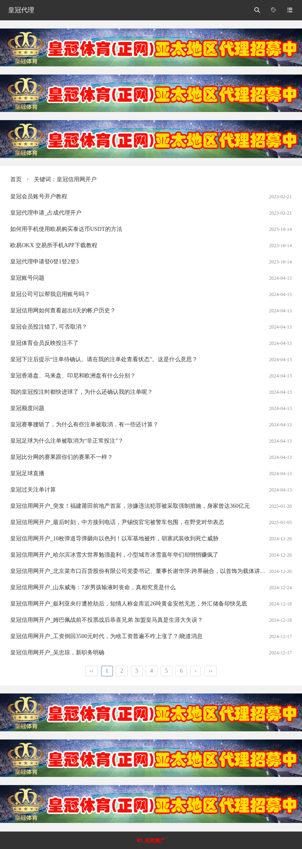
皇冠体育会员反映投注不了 (44, 343)
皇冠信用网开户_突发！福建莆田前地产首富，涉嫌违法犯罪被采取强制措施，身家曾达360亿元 (130, 506)
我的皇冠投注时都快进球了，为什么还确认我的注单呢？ (81, 392)
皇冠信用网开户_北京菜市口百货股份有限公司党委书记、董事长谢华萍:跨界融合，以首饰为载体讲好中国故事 (149, 571)
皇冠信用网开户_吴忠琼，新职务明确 (57, 652)
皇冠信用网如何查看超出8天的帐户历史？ (63, 310)
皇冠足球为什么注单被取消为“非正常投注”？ (66, 441)
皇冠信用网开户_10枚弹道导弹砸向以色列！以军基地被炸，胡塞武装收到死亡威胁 (114, 538)
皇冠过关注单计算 (33, 490)
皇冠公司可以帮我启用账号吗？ (50, 294)
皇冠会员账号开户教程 (38, 196)
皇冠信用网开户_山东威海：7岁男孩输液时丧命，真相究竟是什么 (93, 587)
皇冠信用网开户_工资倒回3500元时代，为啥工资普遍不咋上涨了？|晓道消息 (106, 636)
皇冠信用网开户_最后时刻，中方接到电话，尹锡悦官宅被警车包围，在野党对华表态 (117, 522)
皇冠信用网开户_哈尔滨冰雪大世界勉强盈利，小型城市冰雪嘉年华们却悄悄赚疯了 (114, 555)
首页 (16, 179)
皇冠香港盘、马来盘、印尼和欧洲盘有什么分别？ (73, 376)
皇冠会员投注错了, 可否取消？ (48, 327)
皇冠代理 (21, 10)
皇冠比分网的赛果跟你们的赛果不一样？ (61, 457)
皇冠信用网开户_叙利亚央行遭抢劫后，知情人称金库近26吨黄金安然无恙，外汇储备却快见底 (128, 604)
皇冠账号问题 (27, 278)
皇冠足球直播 (27, 473)
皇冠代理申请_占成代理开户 (46, 213)
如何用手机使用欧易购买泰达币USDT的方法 (66, 229)
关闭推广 (154, 841)
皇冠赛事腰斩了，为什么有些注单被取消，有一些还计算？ (84, 424)
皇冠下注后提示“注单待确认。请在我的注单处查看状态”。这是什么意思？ (104, 359)
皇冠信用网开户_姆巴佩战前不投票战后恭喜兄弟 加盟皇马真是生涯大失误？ (106, 620)
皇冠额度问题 (27, 408)
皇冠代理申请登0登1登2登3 (44, 262)
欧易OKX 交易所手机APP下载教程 (53, 245)
